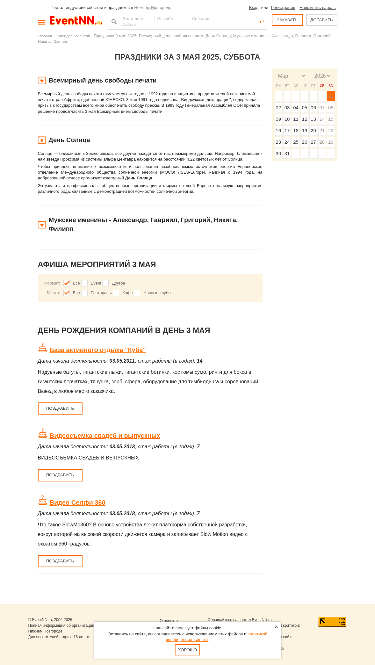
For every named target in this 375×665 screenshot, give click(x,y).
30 (278, 153)
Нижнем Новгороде (152, 7)
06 (313, 107)
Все (76, 283)
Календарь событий (73, 36)
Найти (113, 21)
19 (304, 130)
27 (313, 142)
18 (296, 130)
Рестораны (101, 292)
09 (278, 119)
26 (304, 142)
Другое (118, 283)
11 (296, 119)
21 (322, 130)
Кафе (127, 292)
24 (287, 142)
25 (296, 142)
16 (278, 130)
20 (313, 130)
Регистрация (283, 7)
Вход (253, 7)
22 (331, 130)
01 (331, 96)
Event (96, 283)
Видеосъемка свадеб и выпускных (105, 435)
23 (278, 142)
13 (313, 119)
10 (287, 119)
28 (322, 142)
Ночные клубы (157, 292)
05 (304, 107)
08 (331, 107)
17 (287, 130)
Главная (45, 36)
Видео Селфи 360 (77, 502)
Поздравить (60, 408)
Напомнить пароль (317, 7)
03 (287, 107)
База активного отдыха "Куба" (98, 349)
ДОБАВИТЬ (321, 20)
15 (331, 119)
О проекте (169, 620)
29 (331, 142)
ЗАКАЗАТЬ (287, 20)
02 (278, 107)
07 (322, 107)
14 (322, 119)
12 (304, 119)
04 (296, 107)
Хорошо (187, 649)
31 (287, 153)
